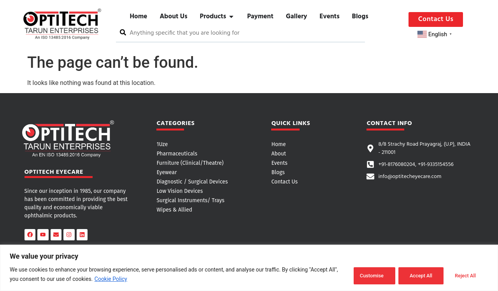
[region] (249, 268)
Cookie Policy (111, 280)
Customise (364, 275)
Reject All (414, 275)
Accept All (464, 275)
